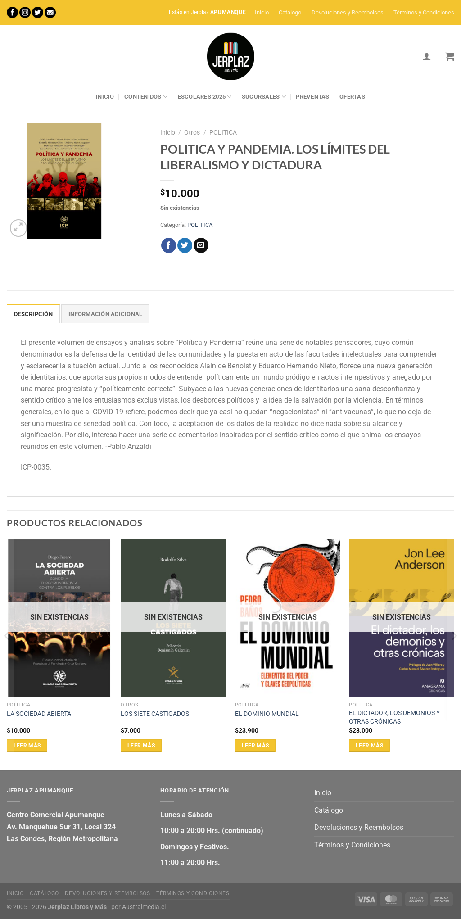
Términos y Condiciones (423, 12)
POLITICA (223, 132)
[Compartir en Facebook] (168, 245)
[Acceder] (426, 56)
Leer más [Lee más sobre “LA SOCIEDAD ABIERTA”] (27, 745)
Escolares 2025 (205, 96)
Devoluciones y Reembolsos (348, 12)
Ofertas (352, 96)
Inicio (262, 12)
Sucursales (264, 96)
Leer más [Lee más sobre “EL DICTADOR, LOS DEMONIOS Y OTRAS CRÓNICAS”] (369, 745)
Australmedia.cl (144, 907)
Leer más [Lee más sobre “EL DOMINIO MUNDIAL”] (255, 745)
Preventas (312, 96)
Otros (192, 132)
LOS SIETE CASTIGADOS (155, 714)
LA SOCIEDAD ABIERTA (39, 714)
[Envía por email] (201, 245)
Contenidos (145, 96)
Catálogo (290, 12)
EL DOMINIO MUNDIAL (267, 714)
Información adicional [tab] (105, 314)
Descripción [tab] (33, 314)
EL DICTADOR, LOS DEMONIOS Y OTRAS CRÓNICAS (394, 717)
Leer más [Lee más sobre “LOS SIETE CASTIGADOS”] (141, 745)
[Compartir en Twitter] (184, 245)
